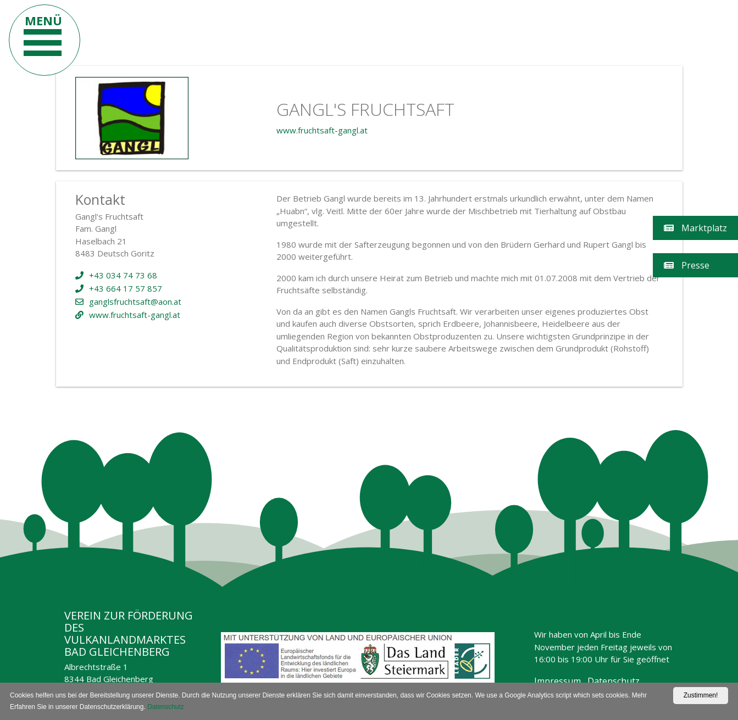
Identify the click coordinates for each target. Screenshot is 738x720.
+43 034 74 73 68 (116, 275)
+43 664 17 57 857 (118, 288)
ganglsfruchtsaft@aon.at (128, 301)
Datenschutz (613, 681)
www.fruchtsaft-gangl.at (322, 130)
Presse (686, 265)
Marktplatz (695, 228)
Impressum (557, 681)
